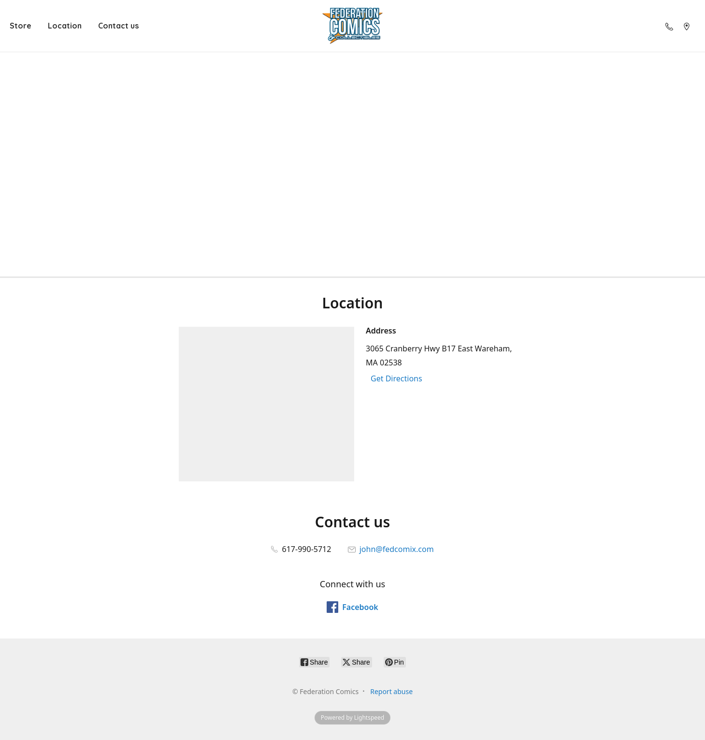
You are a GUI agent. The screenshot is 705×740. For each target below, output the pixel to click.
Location (65, 25)
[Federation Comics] (353, 26)
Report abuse (391, 691)
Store (20, 25)
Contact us (118, 25)
